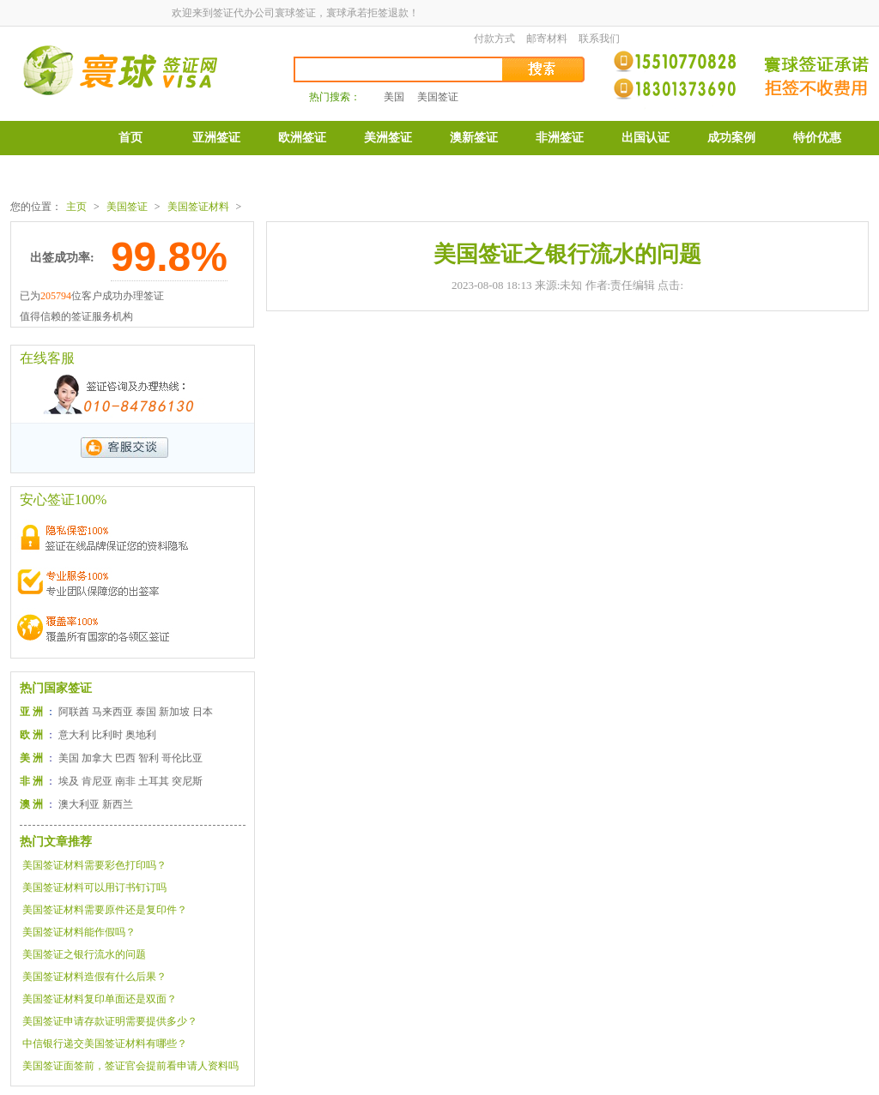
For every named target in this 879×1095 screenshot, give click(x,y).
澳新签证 (474, 137)
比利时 (107, 735)
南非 (125, 781)
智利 (148, 758)
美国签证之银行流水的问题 (84, 954)
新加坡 (174, 712)
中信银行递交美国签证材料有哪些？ (104, 1044)
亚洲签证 (216, 137)
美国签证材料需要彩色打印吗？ (94, 865)
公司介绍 (216, 172)
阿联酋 (73, 712)
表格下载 (130, 172)
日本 (202, 712)
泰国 (146, 712)
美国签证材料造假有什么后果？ (94, 977)
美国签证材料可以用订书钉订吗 (94, 887)
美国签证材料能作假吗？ (79, 932)
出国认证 (645, 137)
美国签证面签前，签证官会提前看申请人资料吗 (130, 1066)
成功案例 (731, 137)
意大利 (73, 735)
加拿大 (97, 758)
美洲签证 (388, 137)
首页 (130, 137)
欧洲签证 (302, 137)
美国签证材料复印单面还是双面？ (99, 999)
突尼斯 (187, 781)
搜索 (544, 69)
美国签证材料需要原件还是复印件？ (104, 910)
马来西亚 (112, 712)
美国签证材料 (198, 207)
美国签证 (437, 97)
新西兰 (117, 804)
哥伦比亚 (182, 758)
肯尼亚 (97, 781)
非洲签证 (560, 137)
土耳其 (153, 781)
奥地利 (140, 735)
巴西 (125, 758)
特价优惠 (817, 137)
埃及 (68, 781)
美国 (394, 97)
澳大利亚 (79, 804)
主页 (76, 207)
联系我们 (599, 39)
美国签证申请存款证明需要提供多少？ (109, 1021)
